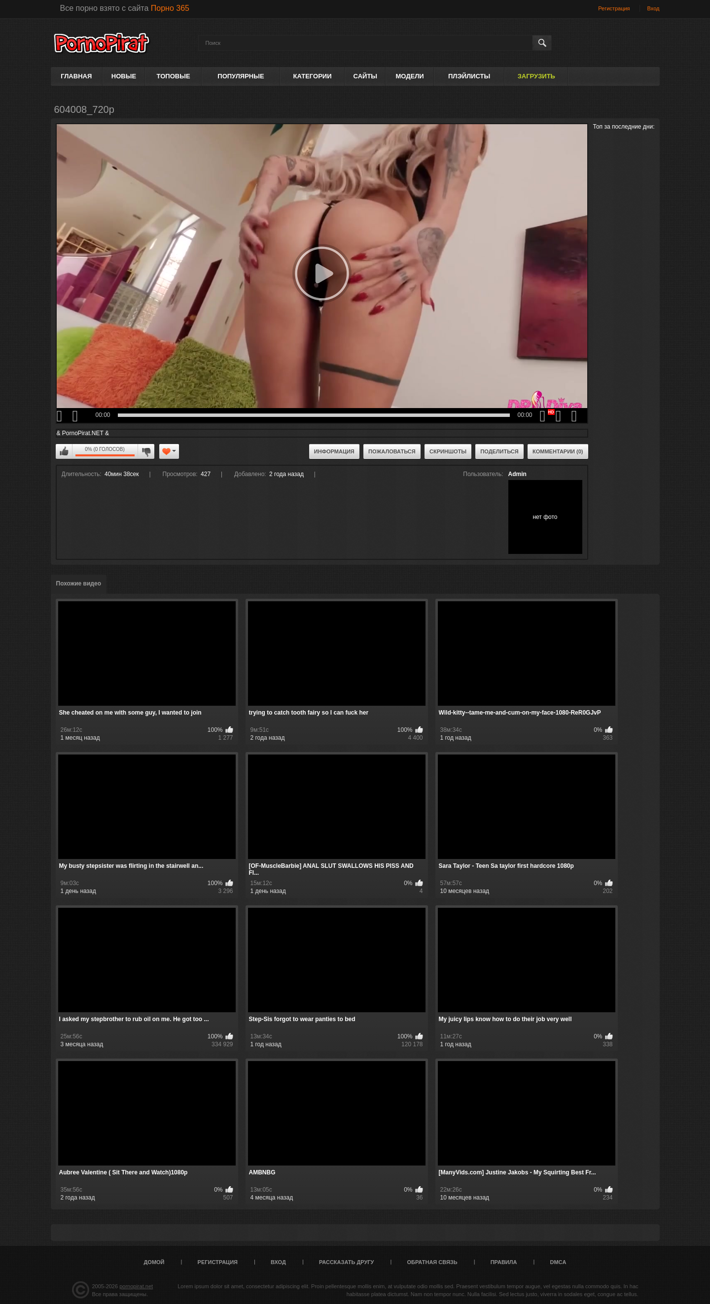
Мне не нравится (146, 451)
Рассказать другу (346, 1262)
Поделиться (499, 451)
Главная (76, 76)
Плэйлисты (469, 76)
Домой (154, 1262)
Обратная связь (432, 1262)
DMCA (558, 1262)
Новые (123, 76)
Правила (504, 1262)
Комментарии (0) (557, 451)
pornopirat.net (136, 1286)
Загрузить (536, 76)
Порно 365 (170, 8)
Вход (653, 8)
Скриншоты (447, 451)
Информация (334, 451)
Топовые (173, 76)
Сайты (365, 76)
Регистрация (614, 8)
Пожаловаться (392, 451)
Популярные (240, 76)
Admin (517, 474)
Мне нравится (64, 451)
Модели (409, 76)
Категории (312, 76)
